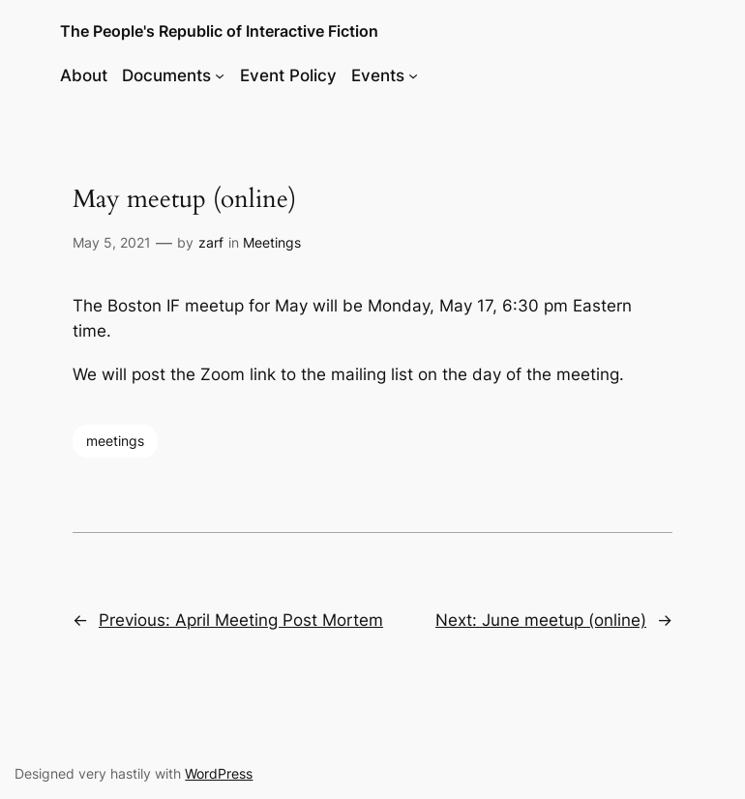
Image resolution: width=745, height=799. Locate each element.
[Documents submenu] (219, 75)
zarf (211, 242)
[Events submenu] (413, 75)
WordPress (219, 773)
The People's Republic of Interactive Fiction (219, 31)
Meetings (272, 242)
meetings (115, 440)
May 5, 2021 (112, 242)
